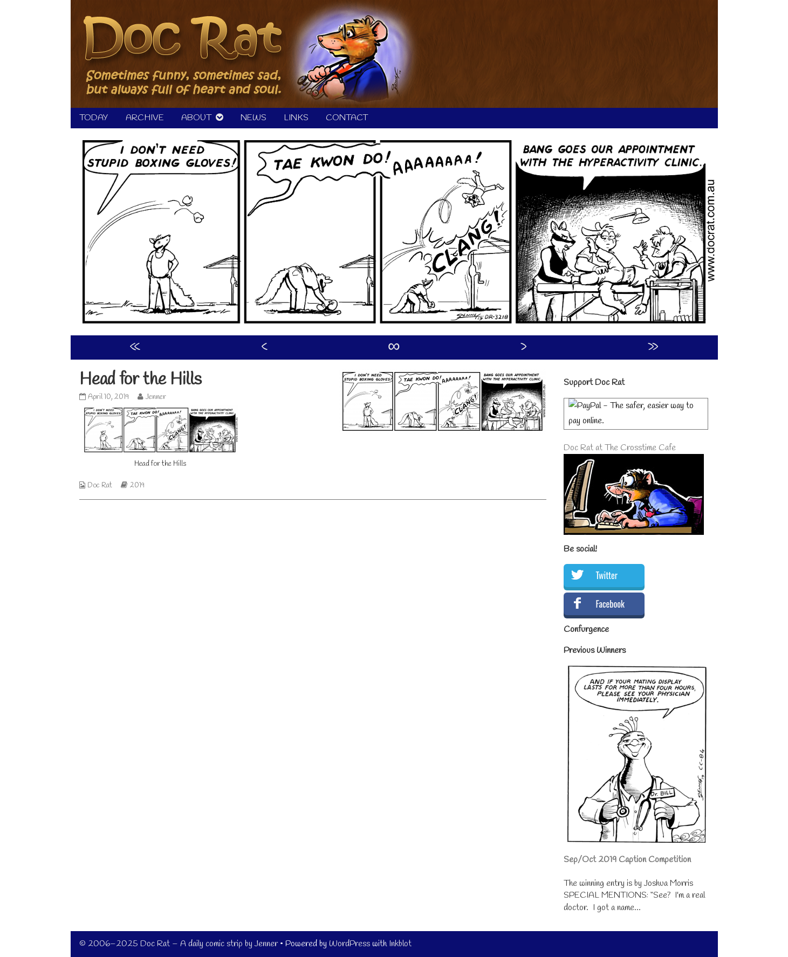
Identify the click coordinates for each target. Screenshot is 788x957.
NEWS (253, 117)
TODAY (93, 117)
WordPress (349, 943)
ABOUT (196, 117)
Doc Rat (99, 485)
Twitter (607, 575)
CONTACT (347, 117)
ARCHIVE (145, 117)
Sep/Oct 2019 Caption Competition (627, 859)
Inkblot (400, 943)
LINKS (296, 117)
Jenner (155, 397)
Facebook (610, 603)
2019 (137, 485)
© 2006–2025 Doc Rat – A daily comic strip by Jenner (178, 943)
